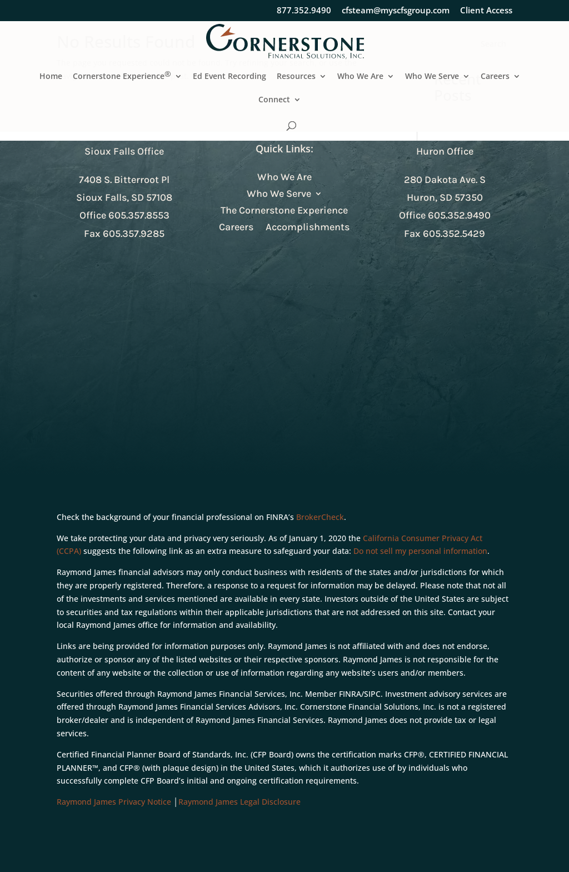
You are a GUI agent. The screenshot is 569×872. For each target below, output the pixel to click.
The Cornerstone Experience (284, 211)
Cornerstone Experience (122, 76)
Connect (274, 100)
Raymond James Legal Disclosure (239, 801)
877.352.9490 (304, 11)
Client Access (486, 11)
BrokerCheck (320, 517)
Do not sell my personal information (420, 551)
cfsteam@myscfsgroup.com (396, 11)
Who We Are (360, 76)
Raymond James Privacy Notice (114, 801)
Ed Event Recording (229, 76)
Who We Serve (432, 76)
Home (50, 76)
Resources (296, 76)
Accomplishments (308, 228)
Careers (495, 76)
